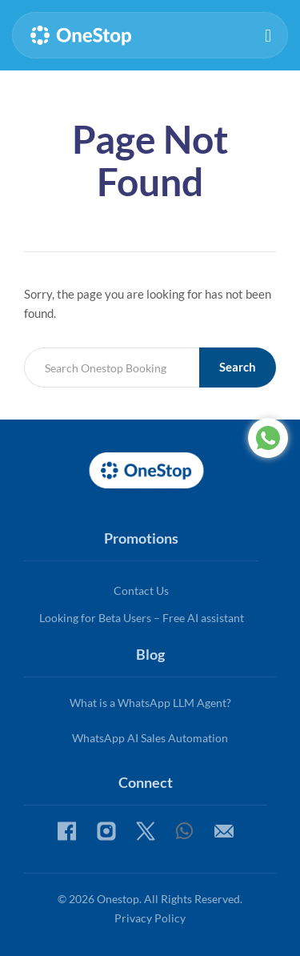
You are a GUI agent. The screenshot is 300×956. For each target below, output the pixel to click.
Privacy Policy (150, 918)
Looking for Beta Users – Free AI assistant (141, 618)
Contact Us (141, 590)
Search (237, 367)
